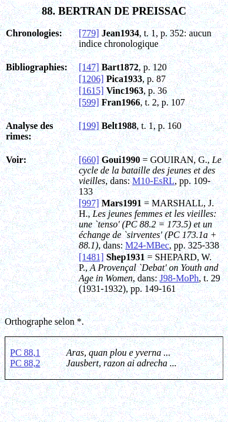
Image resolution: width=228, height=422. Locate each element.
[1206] (91, 79)
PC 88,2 (25, 363)
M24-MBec (147, 245)
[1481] (91, 257)
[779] (89, 33)
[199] (89, 126)
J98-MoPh (179, 278)
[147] (89, 67)
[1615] (91, 91)
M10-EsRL (153, 181)
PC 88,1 (25, 353)
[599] (89, 102)
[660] (89, 160)
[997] (89, 203)
